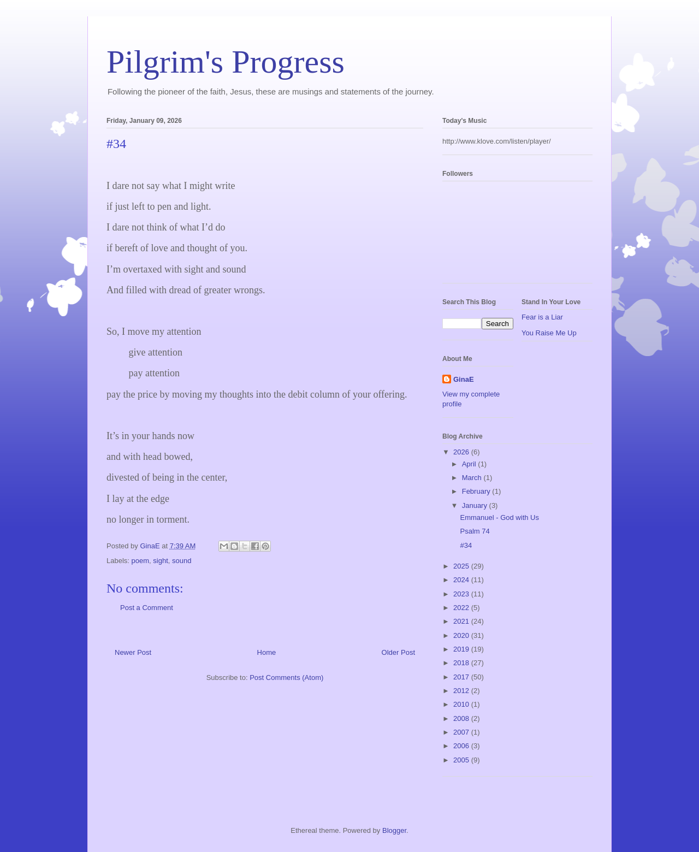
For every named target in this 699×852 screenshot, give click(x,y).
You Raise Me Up (549, 333)
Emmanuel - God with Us (499, 517)
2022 (462, 607)
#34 (466, 545)
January (475, 505)
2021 (462, 621)
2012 (462, 691)
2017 (462, 677)
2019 (462, 649)
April (470, 464)
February (477, 491)
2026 (462, 452)
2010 (462, 704)
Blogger (394, 830)
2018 (462, 663)
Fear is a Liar (542, 317)
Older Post (398, 652)
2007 (462, 732)
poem (141, 561)
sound (181, 561)
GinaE (463, 379)
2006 (462, 746)
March (473, 478)
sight (160, 561)
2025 (462, 566)
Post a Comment (146, 607)
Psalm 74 (474, 531)
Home (266, 652)
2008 (462, 718)
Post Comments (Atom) (286, 677)
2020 (462, 635)
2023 (462, 594)
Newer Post (133, 652)
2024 (462, 580)
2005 (462, 760)
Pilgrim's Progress (225, 62)
